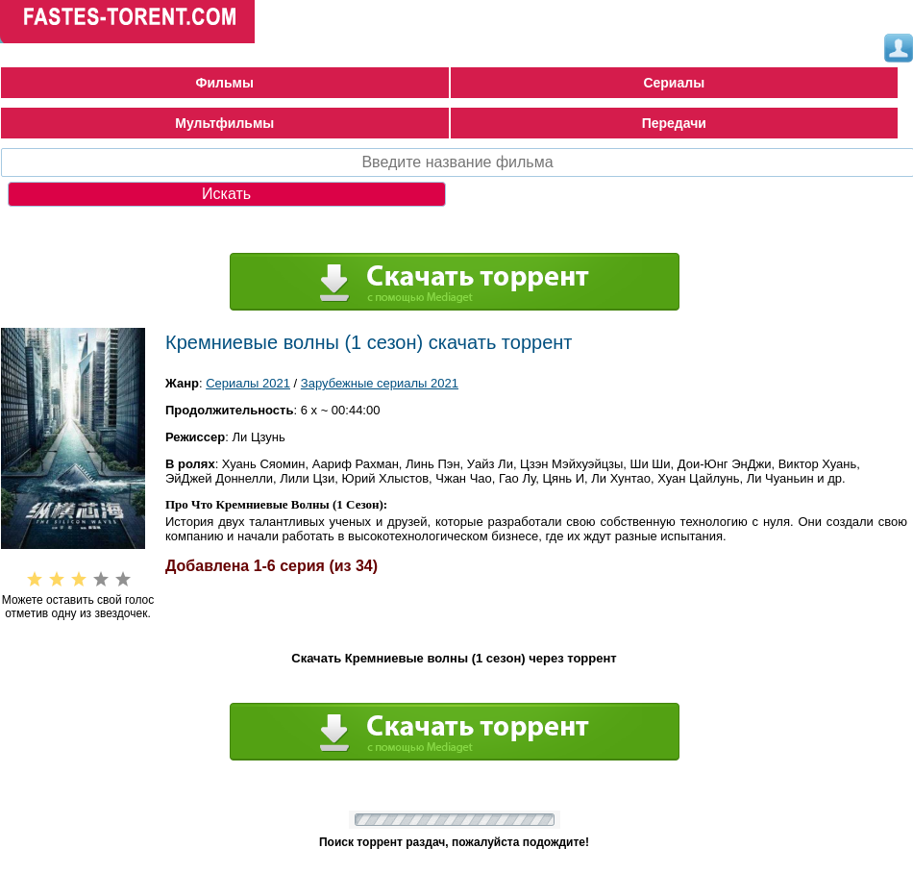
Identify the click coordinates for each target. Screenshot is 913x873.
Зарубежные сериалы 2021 (379, 383)
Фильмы (225, 82)
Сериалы (673, 82)
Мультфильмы (224, 123)
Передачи (674, 123)
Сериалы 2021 (248, 383)
